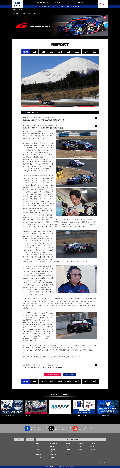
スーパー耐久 (94, 443)
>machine (39, 454)
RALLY (68, 443)
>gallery (38, 449)
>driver (38, 452)
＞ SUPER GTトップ (52, 374)
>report (38, 446)
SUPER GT (29, 13)
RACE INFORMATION (71, 439)
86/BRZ (80, 443)
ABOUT (19, 439)
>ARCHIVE (102, 462)
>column (38, 457)
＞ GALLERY (70, 374)
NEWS (30, 439)
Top (13, 13)
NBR (37, 443)
